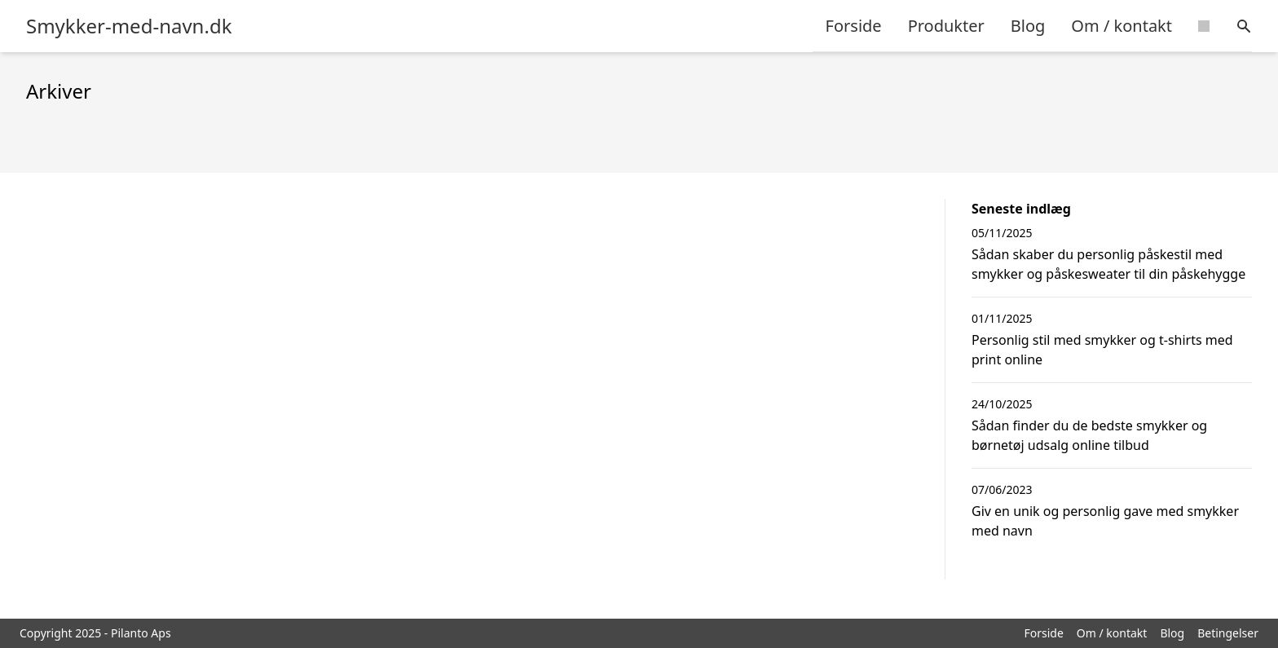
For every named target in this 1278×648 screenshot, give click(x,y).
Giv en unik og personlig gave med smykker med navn (1105, 521)
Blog (1028, 26)
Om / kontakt (1121, 26)
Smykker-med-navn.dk (128, 26)
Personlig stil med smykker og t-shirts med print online (1102, 349)
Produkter (946, 26)
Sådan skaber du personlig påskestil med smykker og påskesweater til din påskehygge (1108, 264)
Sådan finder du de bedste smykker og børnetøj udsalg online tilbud (1089, 435)
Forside (854, 26)
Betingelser (1227, 633)
